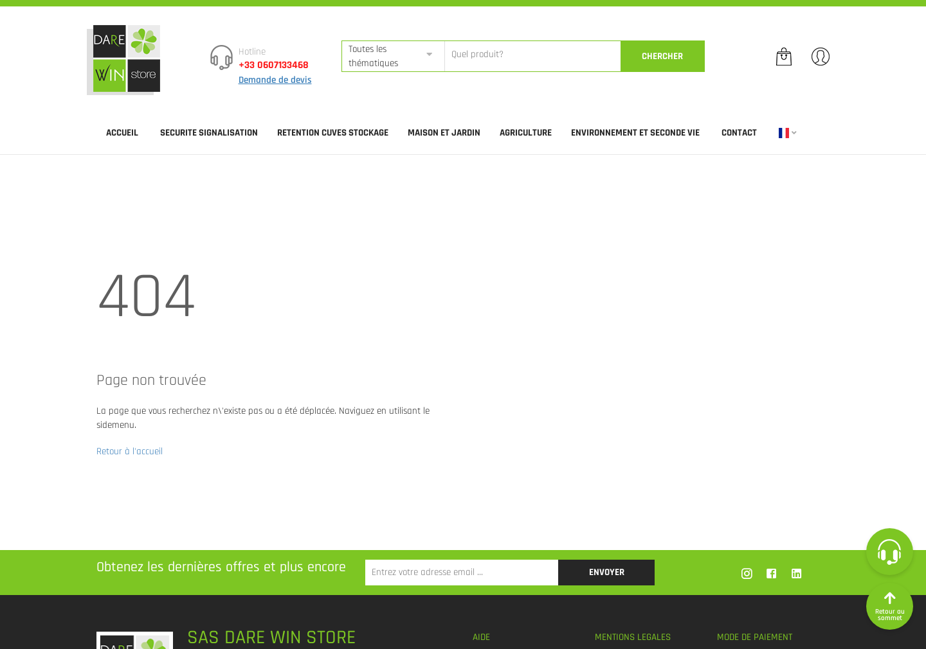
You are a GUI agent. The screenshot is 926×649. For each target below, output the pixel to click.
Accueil (122, 133)
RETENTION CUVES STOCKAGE (332, 133)
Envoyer (606, 572)
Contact (739, 133)
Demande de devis (275, 80)
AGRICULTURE (526, 133)
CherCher (662, 56)
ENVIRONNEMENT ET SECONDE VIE (635, 133)
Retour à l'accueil (129, 451)
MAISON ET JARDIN (444, 133)
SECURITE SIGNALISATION (209, 133)
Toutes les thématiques (373, 56)
